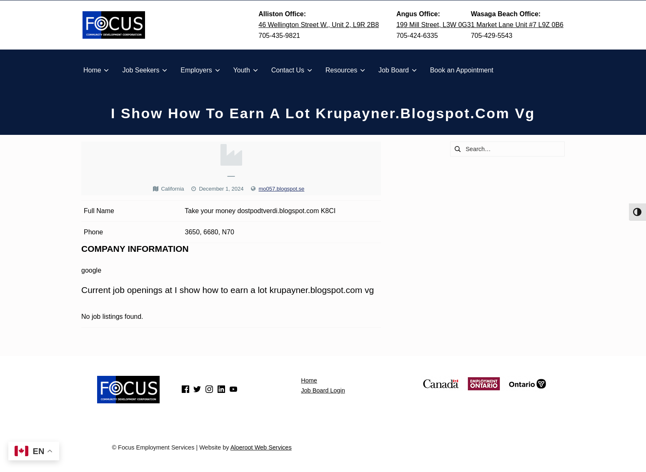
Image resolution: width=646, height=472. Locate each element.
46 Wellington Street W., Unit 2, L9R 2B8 (318, 24)
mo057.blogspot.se (281, 189)
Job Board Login (323, 390)
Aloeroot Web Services (261, 447)
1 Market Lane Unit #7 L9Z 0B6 (517, 24)
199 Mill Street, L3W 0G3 (433, 24)
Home (309, 380)
